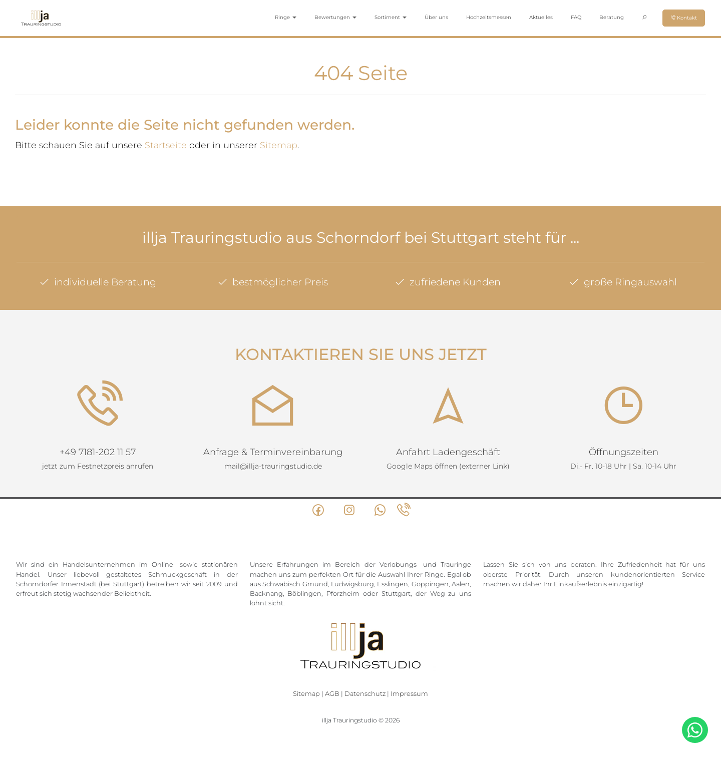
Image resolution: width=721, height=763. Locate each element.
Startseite (166, 145)
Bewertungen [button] (335, 17)
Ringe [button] (285, 17)
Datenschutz (365, 693)
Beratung (611, 17)
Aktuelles (541, 17)
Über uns (436, 17)
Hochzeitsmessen (488, 17)
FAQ (576, 17)
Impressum (409, 693)
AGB (332, 693)
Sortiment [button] (391, 17)
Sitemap (278, 145)
